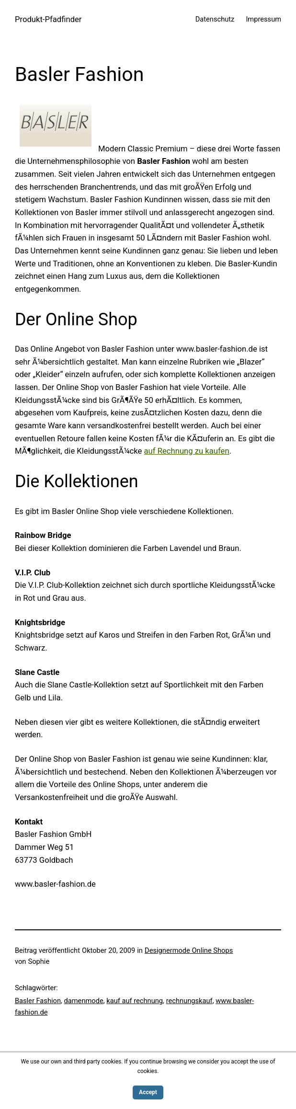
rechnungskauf (189, 1000)
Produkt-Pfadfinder (48, 19)
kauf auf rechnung (134, 1000)
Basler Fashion (38, 1000)
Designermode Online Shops (189, 950)
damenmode (83, 1000)
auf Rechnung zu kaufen (186, 451)
